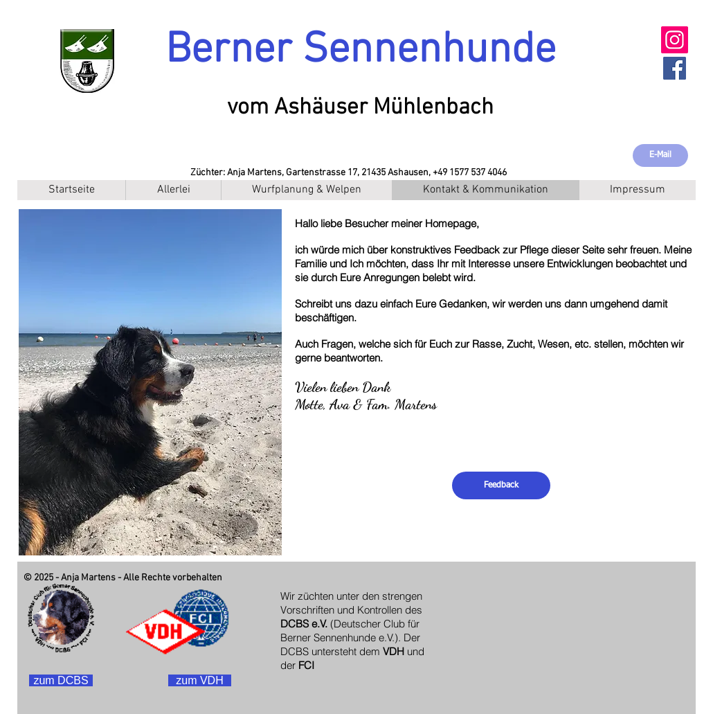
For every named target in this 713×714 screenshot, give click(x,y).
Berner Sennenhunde (360, 51)
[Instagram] (674, 39)
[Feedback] (501, 485)
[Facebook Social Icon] (674, 68)
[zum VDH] (199, 680)
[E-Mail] (660, 155)
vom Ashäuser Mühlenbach (360, 108)
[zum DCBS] (61, 680)
